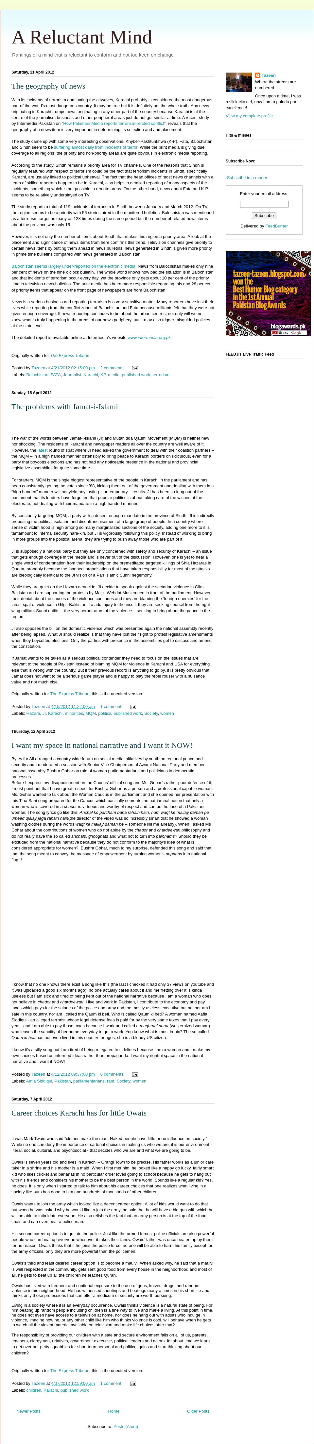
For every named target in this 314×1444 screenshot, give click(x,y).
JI (44, 713)
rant (110, 1081)
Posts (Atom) (125, 1426)
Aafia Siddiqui (39, 1081)
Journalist (72, 374)
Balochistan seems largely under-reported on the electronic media (73, 266)
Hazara (33, 713)
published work (136, 374)
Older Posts (198, 1411)
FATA (56, 374)
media (113, 374)
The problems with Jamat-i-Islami (64, 406)
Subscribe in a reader (247, 177)
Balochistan (37, 374)
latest (43, 450)
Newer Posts (28, 1411)
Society (151, 713)
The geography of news (48, 86)
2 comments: (113, 367)
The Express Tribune (70, 355)
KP (103, 374)
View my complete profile (249, 115)
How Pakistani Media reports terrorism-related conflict (113, 123)
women (167, 713)
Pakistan (63, 1081)
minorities (74, 713)
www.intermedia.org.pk (149, 337)
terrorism (161, 374)
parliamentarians (89, 1081)
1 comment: (112, 706)
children (34, 1390)
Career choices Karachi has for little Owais (79, 1113)
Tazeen (269, 75)
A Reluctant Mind (81, 37)
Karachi (91, 374)
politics (104, 713)
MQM (90, 713)
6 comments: (113, 1074)
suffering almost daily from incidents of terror (95, 147)
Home (114, 1411)
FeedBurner (276, 226)
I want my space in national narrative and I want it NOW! (102, 745)
